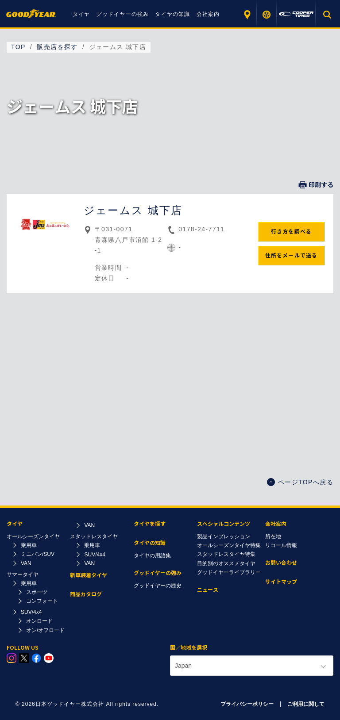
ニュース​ (207, 589)
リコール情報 (281, 545)
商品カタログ (86, 594)
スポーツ (36, 592)
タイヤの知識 (172, 14)
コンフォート (42, 601)
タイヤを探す (267, 14)
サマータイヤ (23, 574)
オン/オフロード (45, 630)
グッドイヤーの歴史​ (158, 585)
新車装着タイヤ (88, 575)
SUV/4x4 (31, 612)
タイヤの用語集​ (152, 555)
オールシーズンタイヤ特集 (229, 545)
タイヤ (81, 14)
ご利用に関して (306, 704)
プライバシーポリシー (247, 704)
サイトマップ (281, 581)
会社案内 (208, 14)
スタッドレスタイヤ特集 (226, 554)
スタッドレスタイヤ (94, 536)
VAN (26, 563)
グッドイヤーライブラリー (229, 572)
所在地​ (273, 536)
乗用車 (29, 545)
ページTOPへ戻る (300, 482)
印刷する (316, 185)
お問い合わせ (281, 562)
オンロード (39, 621)
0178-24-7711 (201, 229)
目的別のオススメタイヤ (226, 563)
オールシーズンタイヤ (33, 536)
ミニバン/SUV (37, 554)
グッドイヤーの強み (123, 14)
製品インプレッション (223, 536)
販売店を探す (247, 14)
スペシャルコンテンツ (223, 524)
